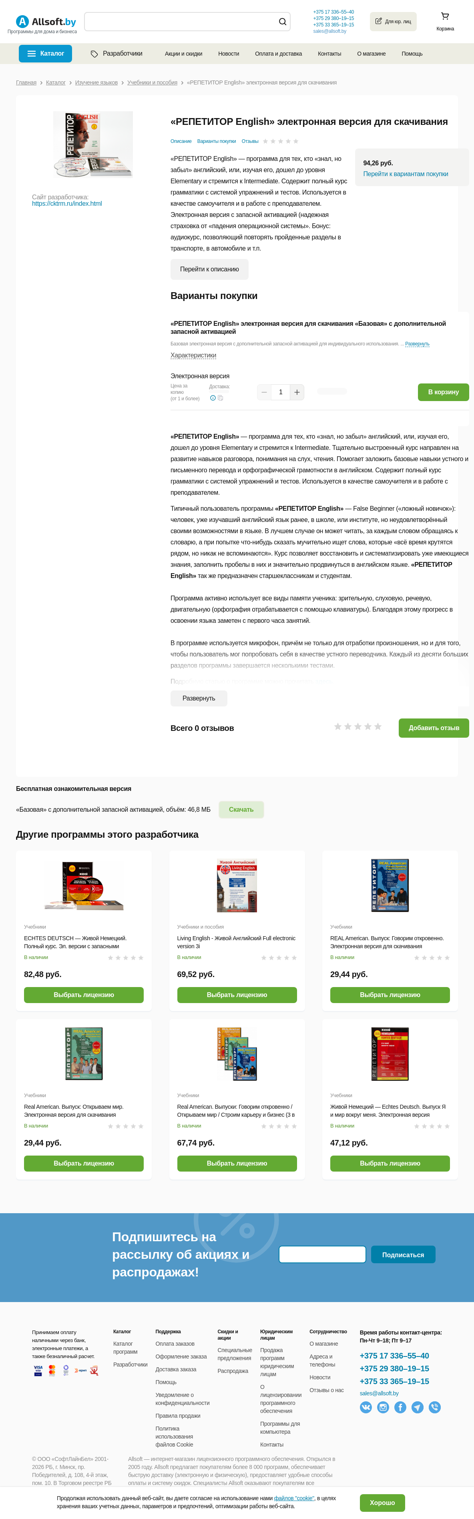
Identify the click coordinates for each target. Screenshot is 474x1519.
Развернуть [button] (417, 344)
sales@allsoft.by (329, 31)
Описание (181, 141)
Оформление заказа (181, 1356)
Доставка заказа (176, 1369)
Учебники (35, 927)
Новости (228, 53)
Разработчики (115, 53)
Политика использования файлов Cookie (174, 1436)
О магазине (371, 53)
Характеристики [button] (193, 355)
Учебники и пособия (200, 927)
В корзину (443, 392)
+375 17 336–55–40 (394, 1355)
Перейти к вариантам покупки (405, 174)
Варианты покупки (216, 141)
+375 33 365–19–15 (394, 1381)
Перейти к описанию (209, 269)
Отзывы (250, 141)
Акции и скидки (183, 53)
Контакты (329, 53)
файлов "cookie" (294, 1498)
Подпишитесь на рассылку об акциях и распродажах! (180, 1254)
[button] (220, 398)
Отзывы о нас (326, 1390)
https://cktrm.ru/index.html (67, 203)
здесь (324, 681)
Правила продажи (178, 1416)
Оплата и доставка (278, 53)
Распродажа (232, 1371)
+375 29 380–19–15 (394, 1368)
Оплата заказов (175, 1343)
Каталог (52, 53)
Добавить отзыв (434, 727)
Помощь (412, 53)
